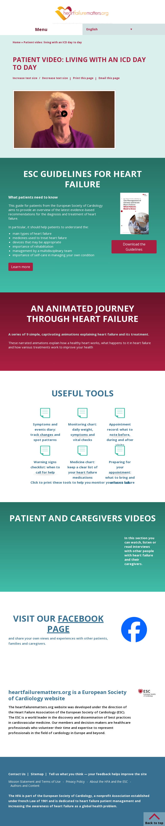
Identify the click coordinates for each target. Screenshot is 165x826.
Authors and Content (25, 786)
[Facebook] (134, 630)
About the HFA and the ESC (109, 781)
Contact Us (17, 774)
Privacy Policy (75, 781)
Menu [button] (41, 29)
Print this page (83, 78)
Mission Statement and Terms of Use (34, 781)
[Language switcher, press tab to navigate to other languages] (109, 29)
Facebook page (75, 623)
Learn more (20, 266)
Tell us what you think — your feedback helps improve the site (98, 774)
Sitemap (37, 774)
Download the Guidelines (134, 247)
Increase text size (25, 78)
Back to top (154, 823)
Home (17, 42)
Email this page (109, 78)
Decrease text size (55, 78)
